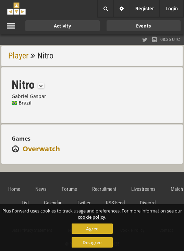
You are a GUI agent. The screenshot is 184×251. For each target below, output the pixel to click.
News (41, 189)
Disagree (92, 242)
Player (18, 56)
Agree (92, 229)
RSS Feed (115, 203)
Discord (148, 203)
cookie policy (91, 217)
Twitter (84, 203)
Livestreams (143, 189)
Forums (69, 189)
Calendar (53, 203)
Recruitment (104, 189)
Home (14, 189)
